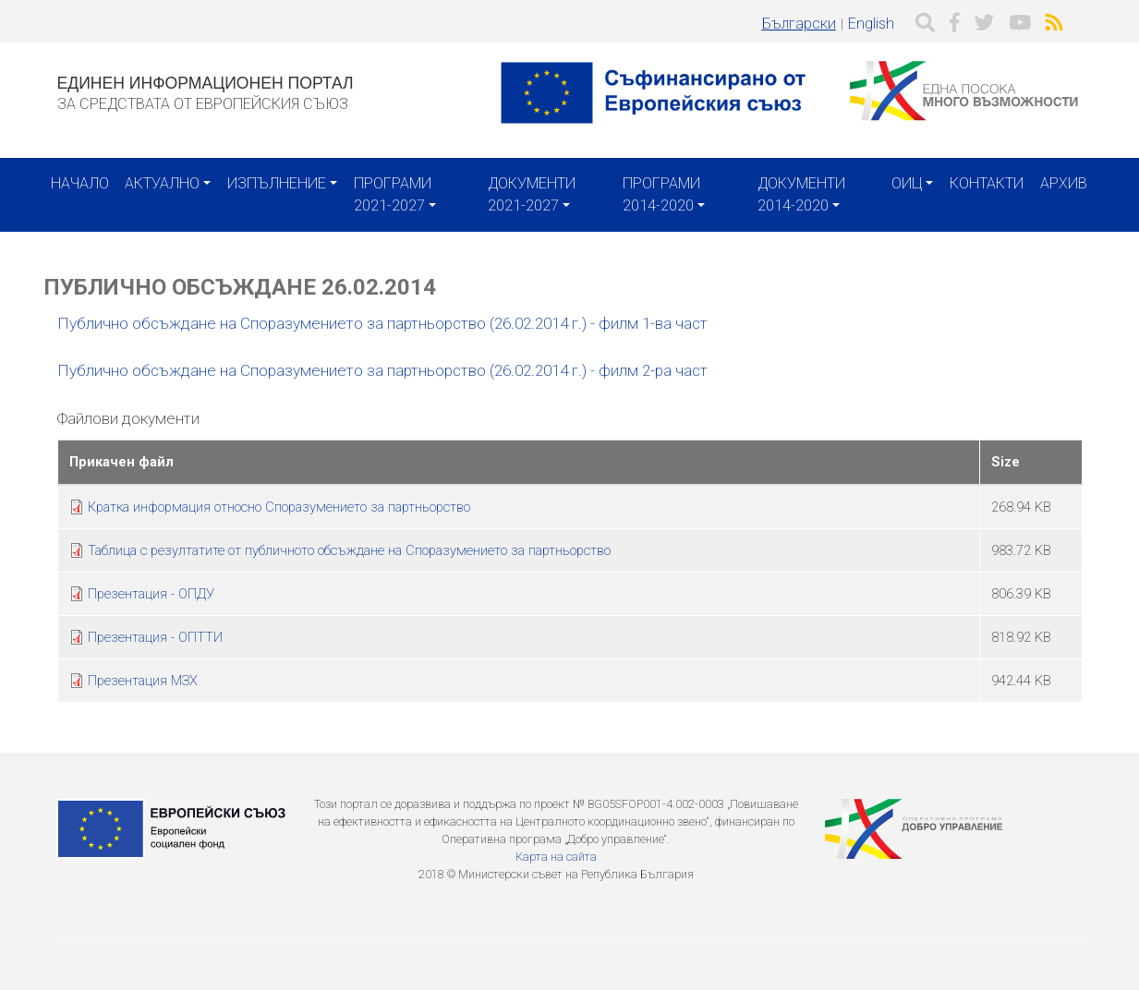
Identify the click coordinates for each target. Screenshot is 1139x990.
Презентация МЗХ (143, 680)
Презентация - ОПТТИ (155, 637)
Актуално (162, 183)
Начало (80, 183)
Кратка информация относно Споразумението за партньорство (279, 507)
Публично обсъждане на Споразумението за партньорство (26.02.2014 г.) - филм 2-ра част (382, 370)
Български (799, 23)
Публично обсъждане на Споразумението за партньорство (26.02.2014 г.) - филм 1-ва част (384, 323)
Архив (1063, 183)
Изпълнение (276, 183)
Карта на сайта (556, 856)
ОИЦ (906, 183)
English (871, 23)
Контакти (987, 183)
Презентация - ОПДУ (151, 594)
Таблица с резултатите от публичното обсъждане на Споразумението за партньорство (349, 550)
